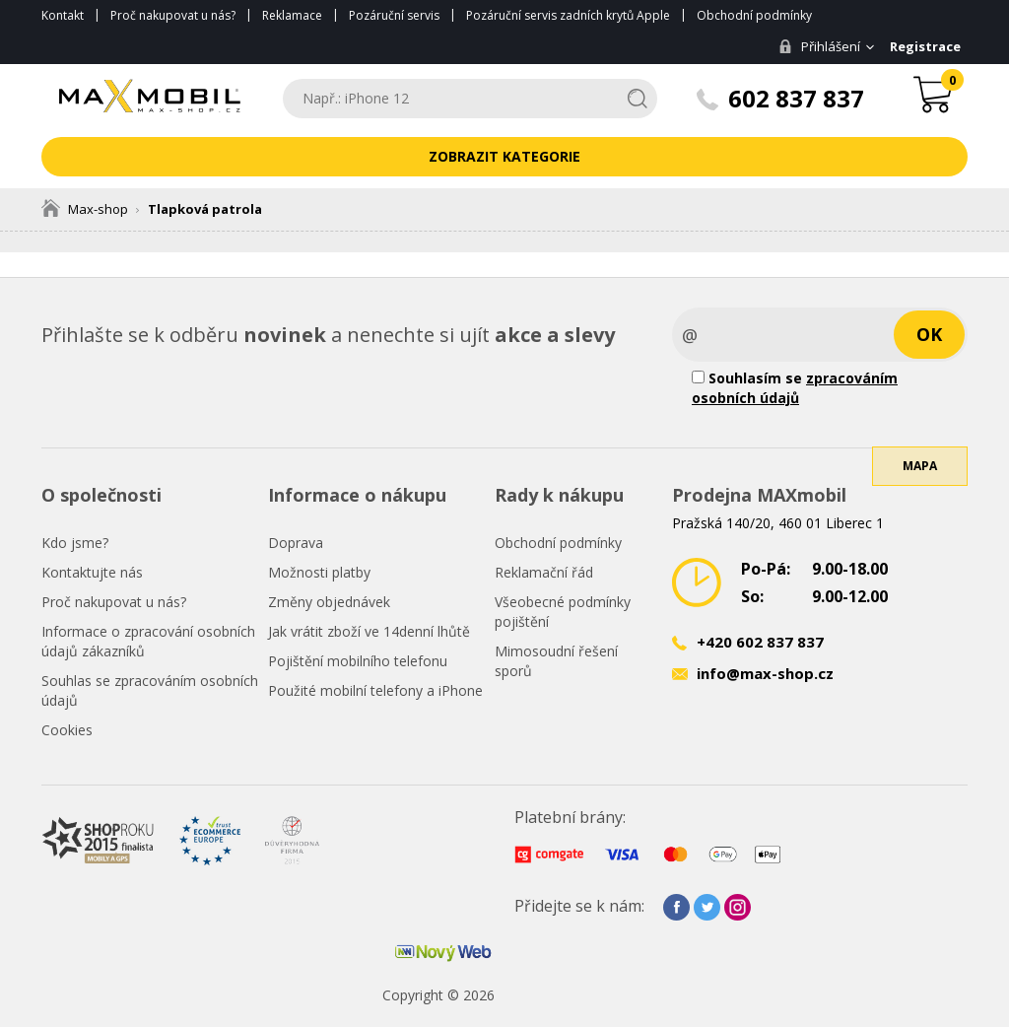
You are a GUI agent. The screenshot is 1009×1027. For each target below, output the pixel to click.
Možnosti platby (319, 572)
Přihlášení (816, 46)
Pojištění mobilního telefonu (357, 660)
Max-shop (84, 209)
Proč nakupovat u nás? (172, 15)
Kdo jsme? (74, 542)
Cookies (67, 729)
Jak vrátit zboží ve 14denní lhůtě (369, 631)
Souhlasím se (795, 388)
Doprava (295, 542)
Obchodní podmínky (754, 15)
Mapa (920, 477)
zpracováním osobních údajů (795, 388)
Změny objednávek (329, 601)
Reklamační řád (544, 572)
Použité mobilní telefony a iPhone (375, 690)
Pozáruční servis (394, 15)
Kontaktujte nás (92, 572)
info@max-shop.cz (765, 673)
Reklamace (292, 15)
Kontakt (62, 15)
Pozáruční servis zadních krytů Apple (568, 15)
